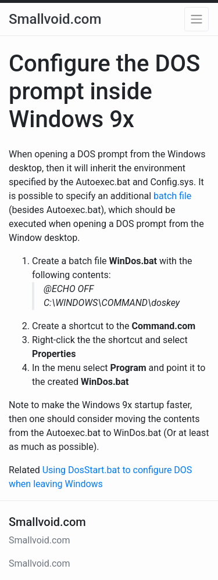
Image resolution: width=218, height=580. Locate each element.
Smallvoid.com (55, 19)
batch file (172, 195)
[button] (196, 19)
